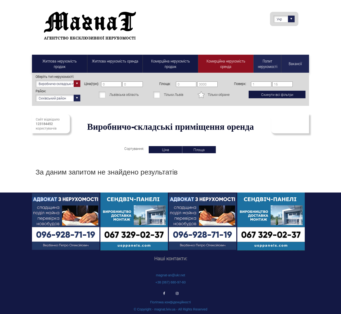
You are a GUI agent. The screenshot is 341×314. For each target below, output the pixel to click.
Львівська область (124, 94)
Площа (199, 149)
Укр (286, 18)
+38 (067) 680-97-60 (170, 282)
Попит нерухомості (267, 63)
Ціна (165, 149)
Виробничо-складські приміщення (60, 83)
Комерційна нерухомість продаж (170, 63)
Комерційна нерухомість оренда (225, 63)
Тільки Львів (173, 94)
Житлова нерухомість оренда (115, 61)
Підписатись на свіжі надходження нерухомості (290, 123)
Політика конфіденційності (170, 302)
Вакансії (295, 63)
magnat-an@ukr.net (170, 275)
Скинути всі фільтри (277, 94)
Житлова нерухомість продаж (59, 63)
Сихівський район (59, 98)
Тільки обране (218, 94)
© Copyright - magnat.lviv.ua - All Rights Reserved (170, 309)
